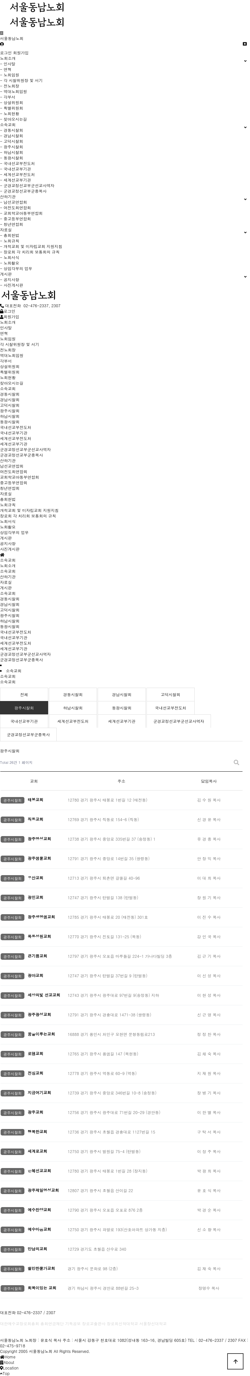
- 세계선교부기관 (15, 180)
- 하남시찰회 (11, 152)
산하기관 (8, 576)
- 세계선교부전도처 (17, 174)
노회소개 (8, 565)
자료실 (6, 582)
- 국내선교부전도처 (17, 163)
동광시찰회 (10, 626)
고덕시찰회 (10, 609)
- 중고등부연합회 (15, 218)
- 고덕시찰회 (11, 141)
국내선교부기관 (13, 637)
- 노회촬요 (9, 263)
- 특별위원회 (11, 108)
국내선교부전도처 (15, 632)
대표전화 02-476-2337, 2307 (30, 305)
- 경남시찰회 (11, 135)
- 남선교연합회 (13, 202)
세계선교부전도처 (15, 643)
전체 (24, 694)
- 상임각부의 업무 (16, 268)
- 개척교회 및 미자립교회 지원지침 (31, 246)
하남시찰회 (10, 621)
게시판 (6, 587)
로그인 (6, 52)
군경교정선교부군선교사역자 (25, 654)
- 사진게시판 (11, 285)
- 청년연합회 (11, 224)
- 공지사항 (9, 279)
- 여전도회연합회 (15, 207)
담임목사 (209, 781)
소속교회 (8, 571)
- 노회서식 (9, 257)
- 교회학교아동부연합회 (21, 213)
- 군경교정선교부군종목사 (23, 191)
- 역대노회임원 (13, 91)
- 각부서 (7, 97)
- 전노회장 (9, 86)
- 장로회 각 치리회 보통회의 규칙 (30, 252)
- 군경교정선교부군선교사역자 (27, 185)
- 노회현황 (9, 113)
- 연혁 (5, 69)
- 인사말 (7, 63)
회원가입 (21, 52)
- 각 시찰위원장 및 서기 (21, 80)
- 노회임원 (9, 74)
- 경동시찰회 (11, 130)
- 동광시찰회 (11, 157)
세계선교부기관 (13, 648)
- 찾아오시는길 (13, 119)
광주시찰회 (10, 615)
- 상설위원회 (11, 102)
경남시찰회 (10, 604)
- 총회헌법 (9, 235)
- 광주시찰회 (11, 146)
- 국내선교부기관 (15, 169)
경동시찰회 (10, 598)
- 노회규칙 (9, 240)
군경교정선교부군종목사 (21, 659)
